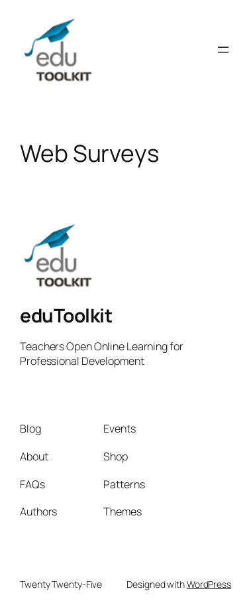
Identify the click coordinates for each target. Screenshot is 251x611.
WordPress (209, 584)
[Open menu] (223, 50)
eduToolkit (66, 315)
